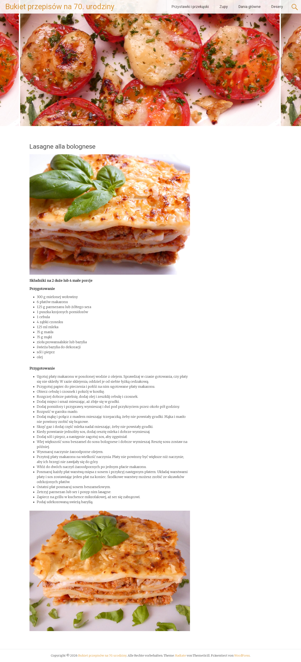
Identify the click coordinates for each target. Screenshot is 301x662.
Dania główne (250, 6)
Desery (277, 6)
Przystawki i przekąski (190, 6)
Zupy (223, 6)
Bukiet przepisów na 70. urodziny (59, 6)
